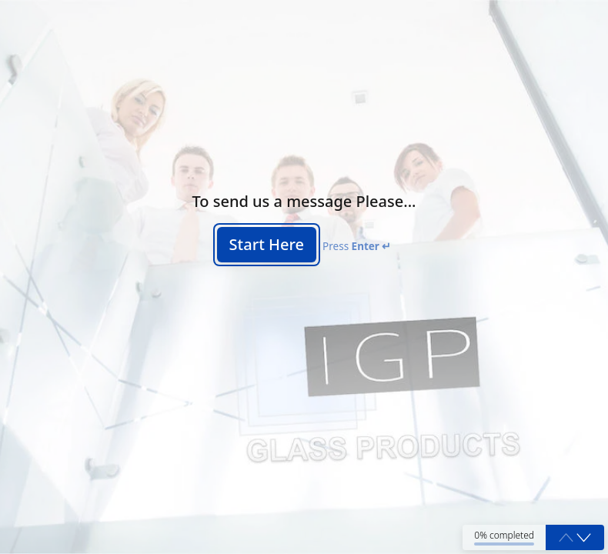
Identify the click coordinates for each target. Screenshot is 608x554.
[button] (584, 538)
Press (356, 246)
